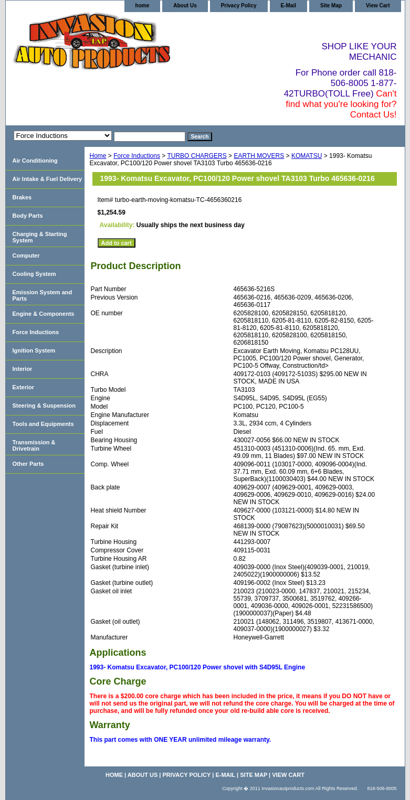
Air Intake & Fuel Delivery (47, 179)
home (142, 5)
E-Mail (288, 5)
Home (98, 155)
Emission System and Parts (42, 295)
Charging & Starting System (40, 237)
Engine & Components (44, 314)
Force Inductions (136, 155)
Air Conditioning (35, 160)
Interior (23, 369)
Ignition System (34, 350)
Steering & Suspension (44, 405)
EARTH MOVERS (259, 155)
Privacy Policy (239, 5)
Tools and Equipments (43, 424)
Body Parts (28, 215)
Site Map (331, 5)
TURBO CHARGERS (196, 155)
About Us (184, 5)
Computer (26, 255)
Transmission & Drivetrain (34, 445)
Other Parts (28, 464)
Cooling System (34, 274)
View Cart (378, 5)
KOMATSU (306, 155)
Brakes (22, 197)
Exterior (24, 387)
